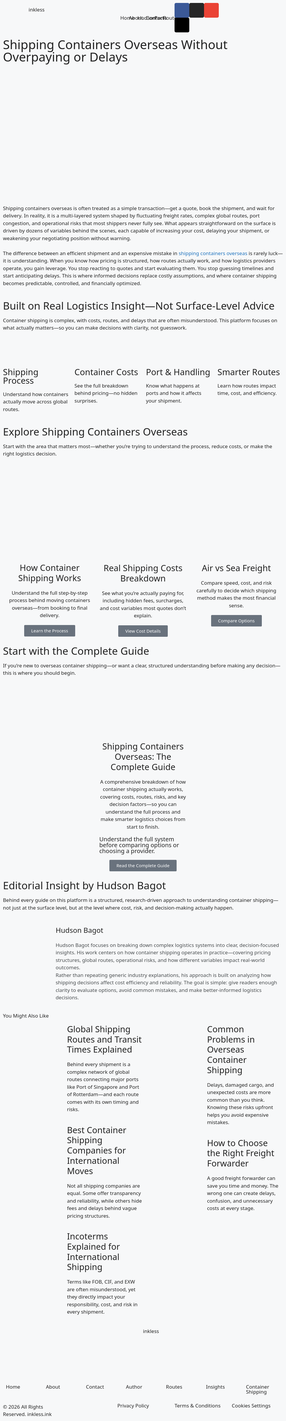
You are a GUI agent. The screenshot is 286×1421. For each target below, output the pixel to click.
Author (134, 1386)
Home (13, 1386)
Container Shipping (257, 1389)
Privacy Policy (133, 1405)
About (53, 1386)
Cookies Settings (251, 1405)
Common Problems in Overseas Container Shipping (231, 1049)
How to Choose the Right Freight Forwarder (240, 1153)
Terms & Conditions (198, 1405)
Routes (171, 17)
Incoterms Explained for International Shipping (93, 1251)
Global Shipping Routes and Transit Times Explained (104, 1039)
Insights (215, 1386)
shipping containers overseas (213, 253)
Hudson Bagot (79, 930)
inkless (37, 9)
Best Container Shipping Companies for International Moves (96, 1150)
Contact (95, 1386)
